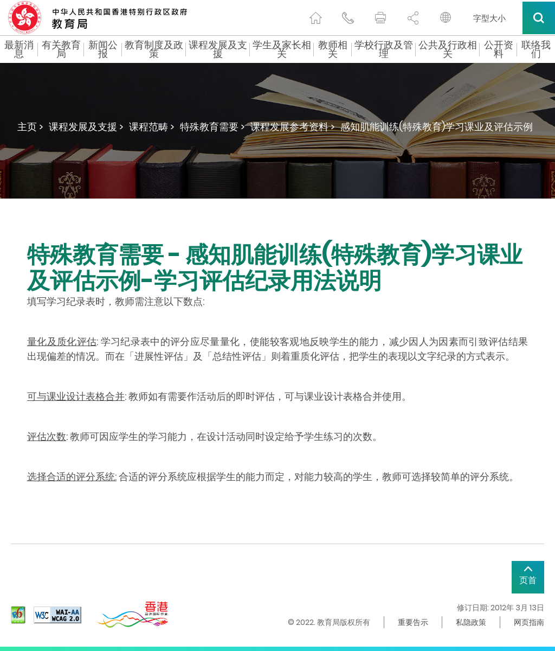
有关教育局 (61, 49)
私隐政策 (471, 622)
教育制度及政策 (154, 49)
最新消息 (19, 49)
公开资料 (498, 49)
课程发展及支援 (218, 49)
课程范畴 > (152, 126)
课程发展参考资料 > (292, 126)
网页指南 (529, 622)
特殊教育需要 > (212, 126)
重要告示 (413, 622)
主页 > (30, 126)
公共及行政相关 (447, 49)
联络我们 (536, 49)
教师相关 (332, 49)
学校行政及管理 (383, 49)
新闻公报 (103, 49)
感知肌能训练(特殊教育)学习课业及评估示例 (436, 126)
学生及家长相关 (282, 49)
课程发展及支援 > (86, 126)
